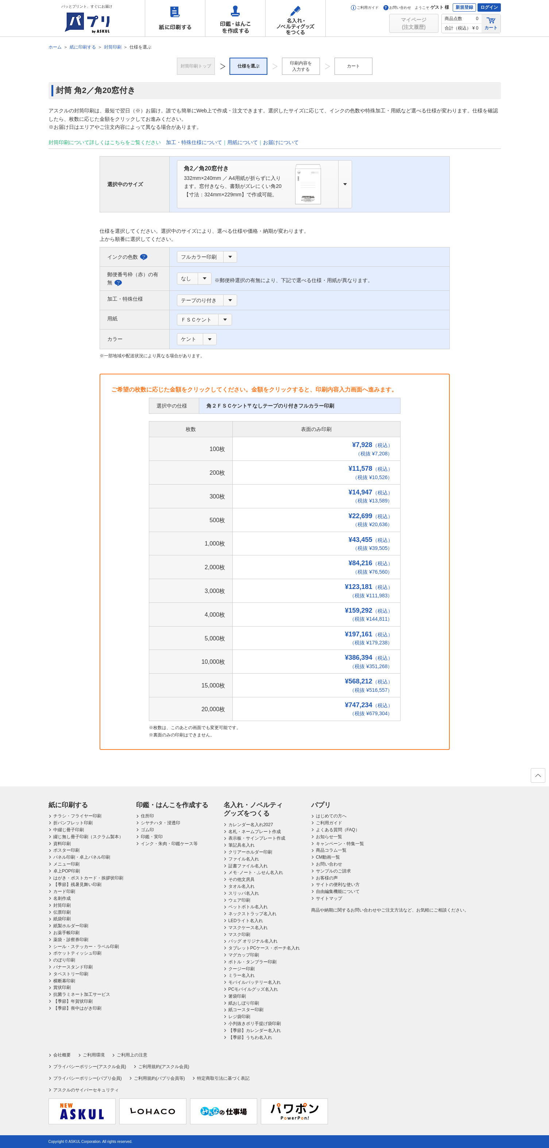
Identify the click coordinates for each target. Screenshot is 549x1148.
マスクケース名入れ (248, 927)
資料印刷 (62, 843)
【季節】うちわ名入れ (250, 1037)
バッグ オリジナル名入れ (253, 941)
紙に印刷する (175, 18)
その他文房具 (241, 879)
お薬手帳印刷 (66, 932)
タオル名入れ (241, 886)
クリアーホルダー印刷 (250, 852)
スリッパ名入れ (243, 893)
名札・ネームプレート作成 (254, 831)
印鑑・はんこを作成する (235, 18)
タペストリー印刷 (70, 973)
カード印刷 (64, 891)
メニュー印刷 (66, 864)
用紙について (242, 142)
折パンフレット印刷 (73, 822)
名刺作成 (62, 898)
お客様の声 (327, 878)
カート (491, 23)
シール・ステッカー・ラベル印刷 (86, 946)
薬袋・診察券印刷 (70, 939)
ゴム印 (147, 829)
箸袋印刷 (237, 996)
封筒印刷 (62, 905)
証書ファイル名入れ (248, 865)
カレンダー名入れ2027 (250, 824)
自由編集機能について (338, 891)
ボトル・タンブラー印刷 (252, 961)
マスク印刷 (239, 934)
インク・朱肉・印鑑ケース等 (169, 843)
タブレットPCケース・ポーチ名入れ (264, 948)
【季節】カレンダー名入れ (254, 1030)
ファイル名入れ (243, 859)
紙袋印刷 (62, 918)
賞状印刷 (62, 987)
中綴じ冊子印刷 (68, 829)
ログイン (489, 7)
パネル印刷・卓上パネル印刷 (81, 857)
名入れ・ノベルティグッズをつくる (295, 18)
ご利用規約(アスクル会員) (163, 1066)
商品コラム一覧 (331, 850)
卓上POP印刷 (66, 871)
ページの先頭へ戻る (537, 778)
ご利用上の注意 (132, 1055)
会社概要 (62, 1055)
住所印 (147, 815)
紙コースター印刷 (245, 1009)
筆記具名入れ (241, 845)
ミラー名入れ (241, 975)
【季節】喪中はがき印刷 (77, 1008)
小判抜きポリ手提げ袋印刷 (254, 1023)
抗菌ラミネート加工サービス (81, 994)
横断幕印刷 (64, 980)
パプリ (321, 805)
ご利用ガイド (365, 7)
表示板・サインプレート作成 (256, 838)
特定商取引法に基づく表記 (223, 1078)
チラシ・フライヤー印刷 (77, 815)
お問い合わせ (397, 7)
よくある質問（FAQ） (338, 829)
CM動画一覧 (328, 857)
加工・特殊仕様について (194, 142)
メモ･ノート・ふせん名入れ (255, 872)
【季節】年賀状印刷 (73, 1001)
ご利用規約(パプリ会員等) (159, 1078)
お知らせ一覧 (329, 836)
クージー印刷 (241, 968)
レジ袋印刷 (239, 1016)
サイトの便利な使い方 (338, 884)
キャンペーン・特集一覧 (340, 843)
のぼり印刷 (64, 960)
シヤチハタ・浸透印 (160, 822)
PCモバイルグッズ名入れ (253, 989)
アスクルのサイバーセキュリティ (86, 1090)
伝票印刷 (62, 912)
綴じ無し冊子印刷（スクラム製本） (88, 836)
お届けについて (281, 142)
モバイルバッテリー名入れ (254, 982)
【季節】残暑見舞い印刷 (77, 884)
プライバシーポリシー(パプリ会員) (87, 1078)
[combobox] (264, 184)
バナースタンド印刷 (73, 967)
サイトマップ (329, 898)
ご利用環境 (94, 1055)
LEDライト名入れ (245, 920)
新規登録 (464, 7)
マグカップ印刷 (243, 955)
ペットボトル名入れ (248, 906)
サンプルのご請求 (333, 871)
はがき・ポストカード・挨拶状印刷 (88, 878)
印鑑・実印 (152, 836)
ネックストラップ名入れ (252, 913)
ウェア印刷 (239, 900)
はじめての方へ (331, 815)
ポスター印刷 (66, 850)
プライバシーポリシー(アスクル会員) (89, 1066)
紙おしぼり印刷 (243, 1003)
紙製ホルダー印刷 (70, 925)
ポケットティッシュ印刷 (77, 953)
